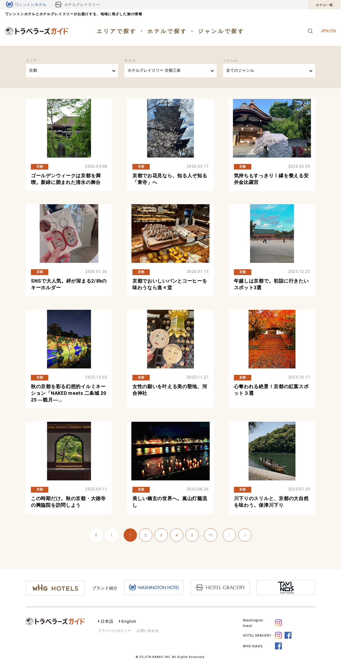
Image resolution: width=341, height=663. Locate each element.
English (128, 621)
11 (211, 535)
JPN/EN (328, 31)
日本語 (107, 621)
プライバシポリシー (114, 631)
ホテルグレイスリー (77, 4)
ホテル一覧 (324, 5)
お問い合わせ (148, 631)
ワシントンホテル (26, 4)
